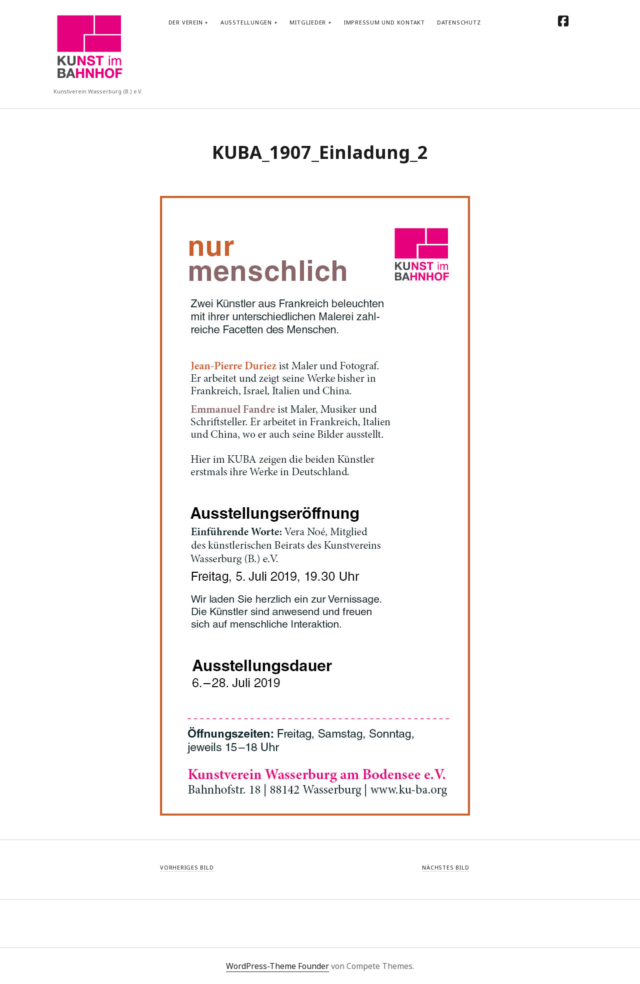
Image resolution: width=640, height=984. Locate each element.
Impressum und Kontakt (384, 22)
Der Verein (185, 22)
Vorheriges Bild (187, 867)
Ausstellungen (246, 22)
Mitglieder (308, 22)
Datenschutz (458, 22)
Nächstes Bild (445, 867)
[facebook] (563, 20)
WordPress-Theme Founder (277, 966)
